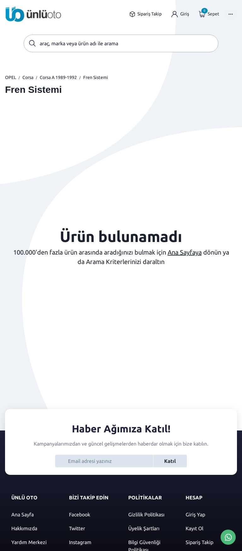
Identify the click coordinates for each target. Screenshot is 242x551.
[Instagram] (92, 542)
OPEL (10, 77)
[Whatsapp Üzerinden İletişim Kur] (228, 536)
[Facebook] (92, 514)
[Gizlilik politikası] (150, 514)
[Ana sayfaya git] (33, 14)
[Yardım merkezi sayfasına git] (33, 542)
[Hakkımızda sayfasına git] (33, 528)
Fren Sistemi (95, 77)
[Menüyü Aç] (230, 14)
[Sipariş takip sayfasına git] (145, 14)
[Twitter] (92, 528)
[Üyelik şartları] (150, 528)
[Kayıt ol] (208, 528)
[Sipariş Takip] (208, 542)
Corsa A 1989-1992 (58, 77)
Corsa (27, 77)
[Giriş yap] (180, 14)
